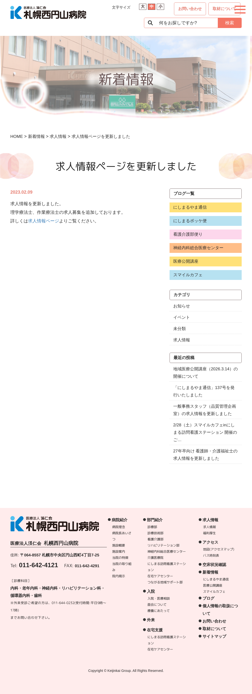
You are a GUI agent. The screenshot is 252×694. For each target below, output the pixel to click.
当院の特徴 (120, 557)
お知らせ (181, 306)
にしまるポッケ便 (190, 220)
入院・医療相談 (158, 598)
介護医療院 (155, 557)
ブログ (208, 598)
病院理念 (118, 527)
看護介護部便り (188, 234)
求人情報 (181, 340)
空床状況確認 (214, 565)
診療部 (152, 527)
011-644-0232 (63, 602)
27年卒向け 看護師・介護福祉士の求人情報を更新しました (205, 455)
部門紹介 (155, 520)
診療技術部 (156, 533)
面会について (157, 604)
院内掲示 (118, 576)
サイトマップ (214, 636)
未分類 (179, 328)
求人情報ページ (43, 220)
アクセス (210, 542)
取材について (224, 9)
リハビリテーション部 (164, 545)
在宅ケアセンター (160, 576)
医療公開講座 (185, 261)
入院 (151, 591)
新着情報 (210, 572)
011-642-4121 (38, 565)
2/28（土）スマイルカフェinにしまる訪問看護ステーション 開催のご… (205, 432)
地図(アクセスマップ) (218, 549)
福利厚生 (209, 533)
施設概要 (118, 545)
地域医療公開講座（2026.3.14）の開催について (205, 373)
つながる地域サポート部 (165, 582)
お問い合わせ (190, 9)
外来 (151, 620)
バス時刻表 (211, 555)
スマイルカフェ (188, 275)
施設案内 (118, 551)
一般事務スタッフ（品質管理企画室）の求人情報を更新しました (204, 410)
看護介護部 (156, 539)
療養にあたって (158, 610)
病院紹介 (120, 520)
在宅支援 (155, 630)
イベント (181, 317)
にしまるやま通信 (190, 207)
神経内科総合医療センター (198, 248)
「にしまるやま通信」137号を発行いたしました (204, 391)
